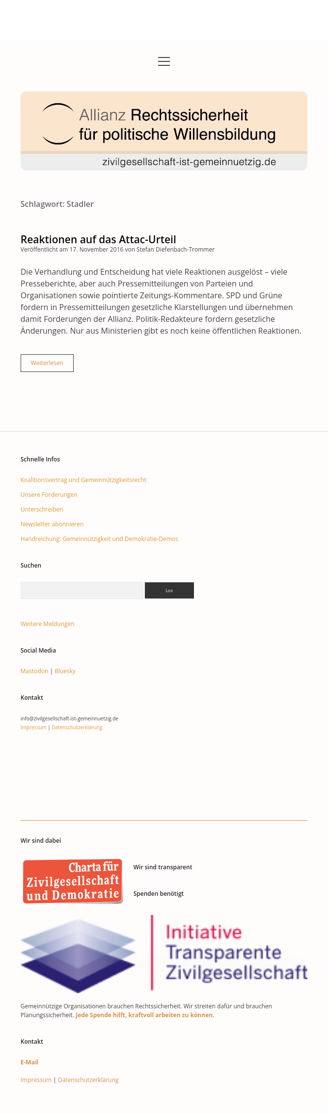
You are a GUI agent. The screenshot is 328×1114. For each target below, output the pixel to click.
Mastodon (35, 671)
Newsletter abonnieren (52, 524)
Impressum (34, 727)
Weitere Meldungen (48, 624)
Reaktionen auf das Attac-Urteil (98, 239)
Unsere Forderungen (49, 494)
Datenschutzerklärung (77, 727)
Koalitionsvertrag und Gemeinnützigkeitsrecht (83, 480)
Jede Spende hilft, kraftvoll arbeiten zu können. (145, 1015)
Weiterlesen (52, 365)
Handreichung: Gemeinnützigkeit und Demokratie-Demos (99, 539)
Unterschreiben (42, 509)
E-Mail (29, 1062)
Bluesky (65, 671)
